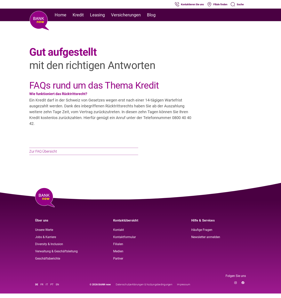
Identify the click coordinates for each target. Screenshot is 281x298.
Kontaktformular (124, 241)
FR (41, 288)
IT (47, 288)
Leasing (97, 14)
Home (60, 14)
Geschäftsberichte (47, 263)
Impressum (183, 289)
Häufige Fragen (201, 234)
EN (57, 288)
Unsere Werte (44, 234)
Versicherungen (126, 14)
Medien (118, 256)
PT (51, 288)
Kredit (78, 14)
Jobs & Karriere (45, 241)
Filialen (118, 249)
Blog (151, 14)
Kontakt (118, 234)
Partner (118, 263)
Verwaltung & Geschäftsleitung (56, 256)
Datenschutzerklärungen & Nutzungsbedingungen (144, 289)
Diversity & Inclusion (49, 249)
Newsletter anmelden (205, 241)
